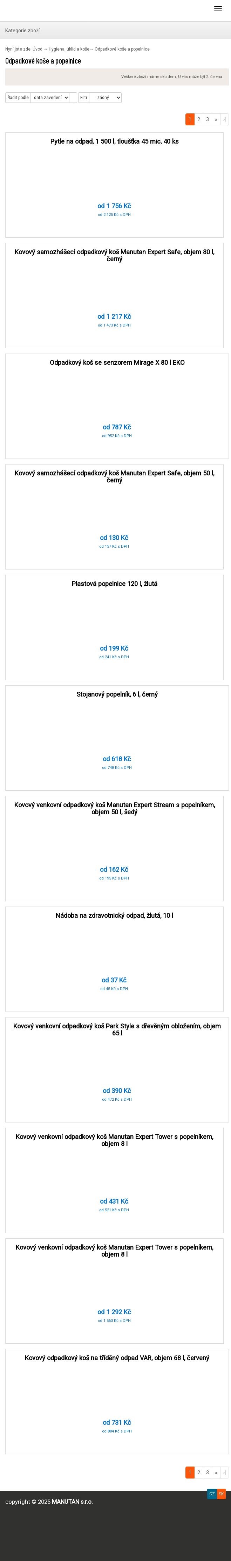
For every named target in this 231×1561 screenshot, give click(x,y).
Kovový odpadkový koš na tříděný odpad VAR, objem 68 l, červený (117, 1358)
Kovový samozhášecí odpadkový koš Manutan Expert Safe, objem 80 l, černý (114, 255)
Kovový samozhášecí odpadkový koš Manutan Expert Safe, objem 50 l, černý (114, 476)
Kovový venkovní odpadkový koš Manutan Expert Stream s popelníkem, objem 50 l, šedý (114, 808)
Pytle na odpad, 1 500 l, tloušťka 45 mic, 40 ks (114, 141)
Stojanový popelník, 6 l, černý (117, 694)
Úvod (37, 49)
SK (221, 1493)
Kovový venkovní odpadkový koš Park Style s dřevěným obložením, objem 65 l (117, 1029)
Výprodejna (33, 10)
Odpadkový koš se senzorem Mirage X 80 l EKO (117, 362)
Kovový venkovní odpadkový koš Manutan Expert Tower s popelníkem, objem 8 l (114, 1140)
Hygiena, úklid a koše (69, 49)
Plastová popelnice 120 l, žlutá (114, 583)
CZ (212, 1493)
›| (224, 119)
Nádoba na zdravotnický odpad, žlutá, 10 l (114, 915)
